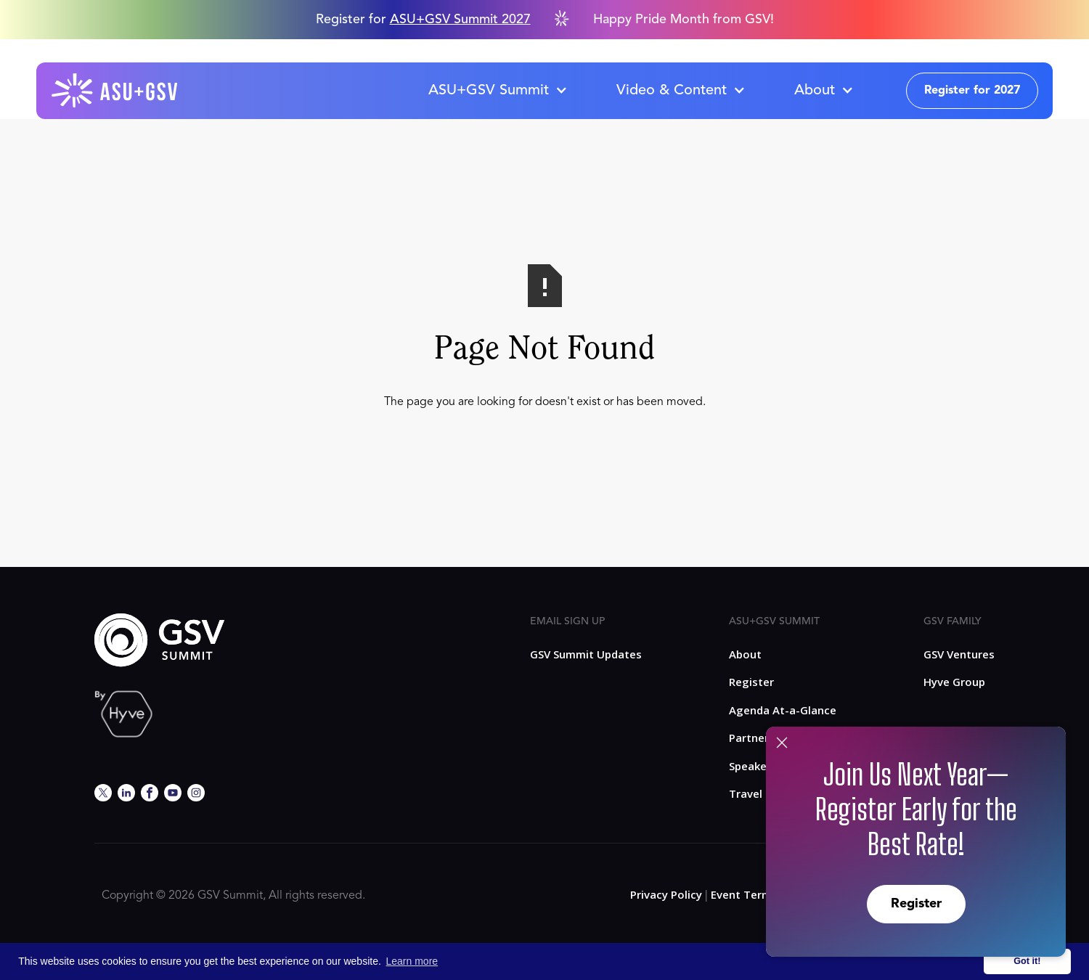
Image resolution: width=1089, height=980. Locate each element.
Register (916, 903)
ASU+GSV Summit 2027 (460, 19)
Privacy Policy (666, 894)
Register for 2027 (972, 91)
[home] (115, 90)
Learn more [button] (412, 961)
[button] (497, 90)
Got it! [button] (1026, 961)
